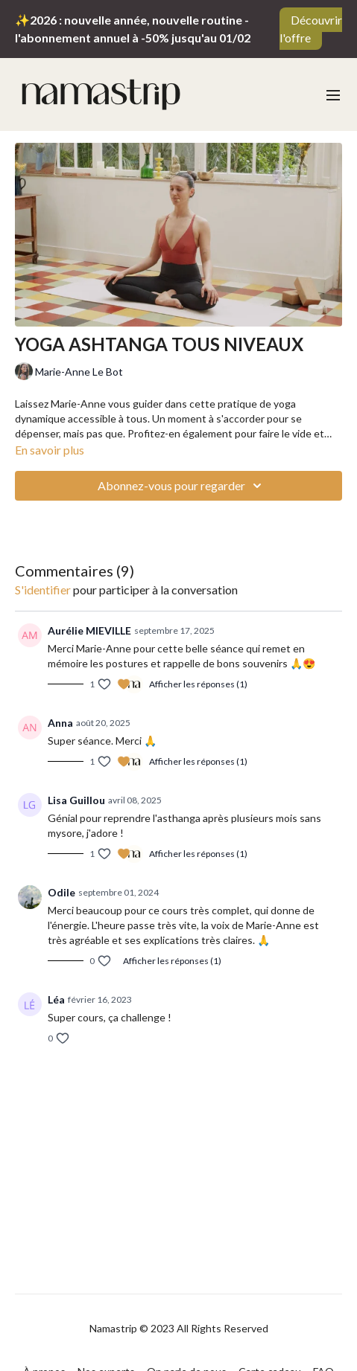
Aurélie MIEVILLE (89, 630)
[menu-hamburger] (333, 94)
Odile (61, 892)
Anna (60, 722)
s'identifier (43, 589)
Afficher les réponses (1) (198, 684)
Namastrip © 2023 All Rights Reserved (178, 1328)
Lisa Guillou (76, 800)
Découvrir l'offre (310, 29)
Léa (56, 999)
